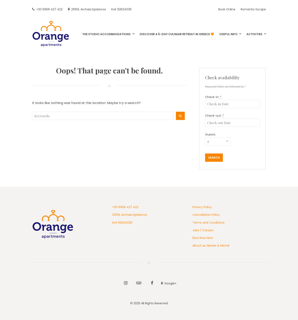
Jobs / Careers (203, 230)
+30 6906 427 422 (125, 207)
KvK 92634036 (122, 223)
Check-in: (213, 97)
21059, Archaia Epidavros (129, 215)
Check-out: (214, 116)
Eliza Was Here (202, 238)
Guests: (210, 134)
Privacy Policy (202, 207)
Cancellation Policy (206, 215)
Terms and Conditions (208, 223)
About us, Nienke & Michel (211, 245)
